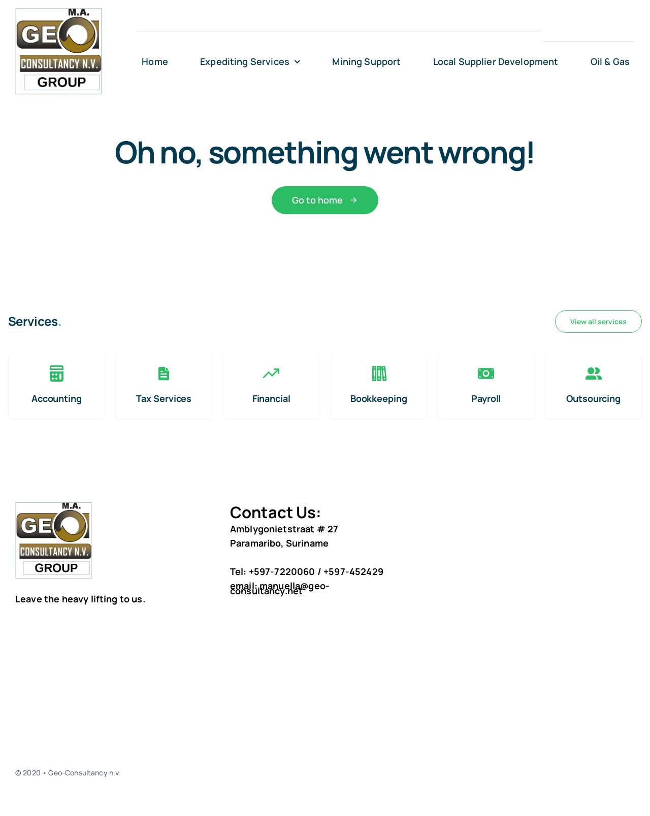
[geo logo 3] (59, 11)
